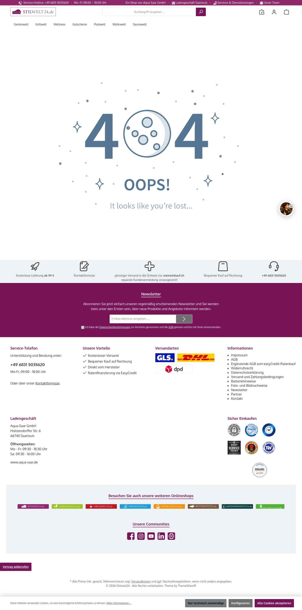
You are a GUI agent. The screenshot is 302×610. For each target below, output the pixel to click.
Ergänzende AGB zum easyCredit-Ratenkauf (263, 364)
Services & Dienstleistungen (233, 2)
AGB (170, 327)
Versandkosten (141, 581)
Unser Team (270, 2)
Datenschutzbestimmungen (114, 327)
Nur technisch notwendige (206, 603)
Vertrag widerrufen (16, 566)
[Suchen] (201, 12)
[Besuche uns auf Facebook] (130, 536)
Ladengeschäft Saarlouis (189, 2)
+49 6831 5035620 (274, 275)
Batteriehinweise (243, 381)
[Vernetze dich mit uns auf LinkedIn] (161, 536)
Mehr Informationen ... (119, 603)
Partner (236, 394)
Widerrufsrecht (242, 368)
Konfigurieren (240, 603)
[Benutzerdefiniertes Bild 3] (269, 430)
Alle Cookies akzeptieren (274, 603)
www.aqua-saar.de (24, 462)
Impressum (239, 355)
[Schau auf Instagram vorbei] (141, 536)
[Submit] (184, 319)
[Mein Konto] (274, 12)
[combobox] (149, 12)
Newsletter (239, 390)
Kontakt (237, 398)
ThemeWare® (187, 585)
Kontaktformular (84, 275)
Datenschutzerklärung (247, 372)
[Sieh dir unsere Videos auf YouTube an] (151, 536)
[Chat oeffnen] (286, 208)
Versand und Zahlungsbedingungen (257, 377)
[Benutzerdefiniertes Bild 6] (269, 447)
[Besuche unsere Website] (171, 536)
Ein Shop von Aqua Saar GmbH (146, 2)
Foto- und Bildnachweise (249, 385)
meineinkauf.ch (173, 275)
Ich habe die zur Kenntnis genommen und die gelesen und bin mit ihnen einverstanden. (153, 327)
